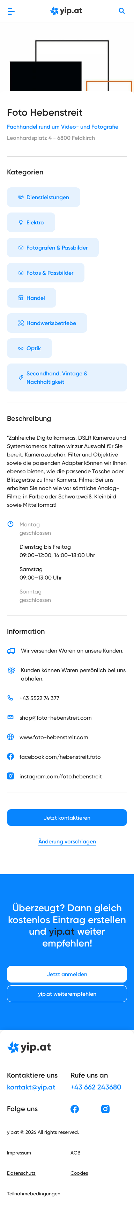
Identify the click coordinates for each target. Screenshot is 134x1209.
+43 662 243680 (95, 1087)
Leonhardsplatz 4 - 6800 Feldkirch (51, 137)
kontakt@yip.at (31, 1087)
